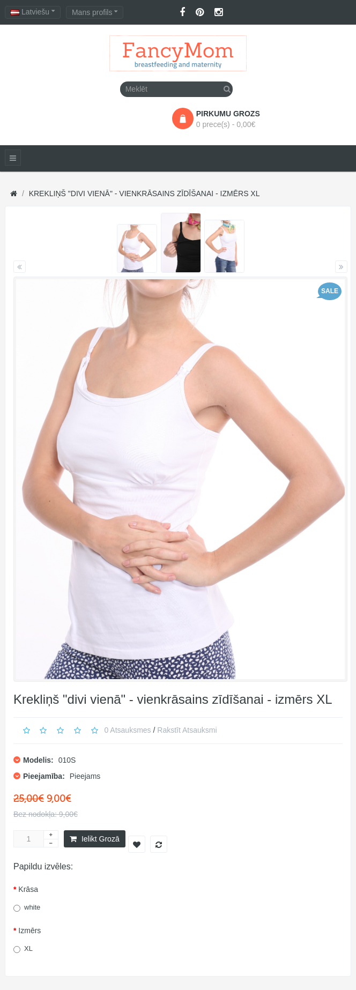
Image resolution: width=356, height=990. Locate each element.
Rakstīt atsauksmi (187, 730)
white (32, 907)
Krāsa (28, 889)
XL (28, 948)
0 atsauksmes (127, 730)
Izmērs (29, 930)
